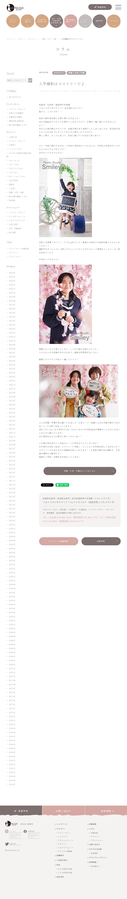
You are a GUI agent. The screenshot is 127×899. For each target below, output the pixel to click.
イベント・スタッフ (17, 109)
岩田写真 (12, 844)
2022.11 (12, 432)
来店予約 (101, 7)
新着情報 (92, 824)
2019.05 (12, 600)
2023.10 (12, 388)
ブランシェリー (15, 256)
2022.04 (12, 460)
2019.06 (12, 596)
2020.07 (12, 544)
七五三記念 (13, 180)
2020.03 (12, 560)
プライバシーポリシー (98, 857)
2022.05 (12, 456)
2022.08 (12, 444)
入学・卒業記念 (15, 228)
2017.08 (12, 684)
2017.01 (12, 712)
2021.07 (12, 496)
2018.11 (12, 624)
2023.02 (12, 420)
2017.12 (12, 668)
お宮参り (12, 145)
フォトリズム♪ (64, 847)
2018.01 (12, 664)
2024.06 (12, 356)
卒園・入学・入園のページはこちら (80, 471)
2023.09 (12, 392)
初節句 (11, 184)
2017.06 (12, 692)
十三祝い (12, 188)
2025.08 (12, 300)
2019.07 (12, 592)
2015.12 (12, 764)
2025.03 (12, 320)
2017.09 (12, 680)
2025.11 (12, 288)
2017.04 (12, 700)
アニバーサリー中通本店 (19, 248)
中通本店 (31, 831)
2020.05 (12, 552)
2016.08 (12, 732)
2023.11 (12, 384)
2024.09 (12, 344)
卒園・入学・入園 (16, 192)
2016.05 (12, 744)
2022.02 (12, 468)
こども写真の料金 (65, 872)
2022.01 (12, 472)
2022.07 (12, 448)
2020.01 (12, 568)
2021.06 (12, 500)
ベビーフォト (14, 164)
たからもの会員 (95, 849)
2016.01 (12, 760)
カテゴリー (61, 828)
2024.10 (12, 340)
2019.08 (12, 588)
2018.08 (12, 636)
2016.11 (12, 720)
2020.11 (12, 528)
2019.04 (12, 604)
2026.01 (12, 280)
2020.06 (12, 548)
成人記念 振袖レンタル (18, 125)
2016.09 (12, 728)
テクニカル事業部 (65, 851)
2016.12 (12, 716)
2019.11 (12, 576)
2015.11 (12, 768)
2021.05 (12, 504)
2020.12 (12, 524)
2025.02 (12, 324)
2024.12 (12, 332)
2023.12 (12, 380)
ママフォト (13, 172)
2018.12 (12, 620)
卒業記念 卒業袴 (15, 117)
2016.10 (12, 724)
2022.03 (12, 464)
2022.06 (12, 452)
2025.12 (12, 284)
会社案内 (94, 866)
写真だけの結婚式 (16, 113)
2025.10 (12, 293)
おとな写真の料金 (65, 869)
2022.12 (12, 428)
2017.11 (12, 672)
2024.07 (12, 352)
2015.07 (12, 784)
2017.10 (12, 676)
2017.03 (12, 704)
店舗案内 (60, 855)
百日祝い (12, 200)
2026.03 (12, 273)
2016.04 (12, 748)
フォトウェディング (17, 220)
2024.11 (12, 336)
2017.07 (12, 688)
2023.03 (12, 416)
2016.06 (12, 740)
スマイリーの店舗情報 (59, 541)
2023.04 (12, 412)
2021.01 (12, 520)
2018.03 (12, 656)
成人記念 (12, 232)
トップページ (62, 824)
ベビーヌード (14, 160)
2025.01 (12, 328)
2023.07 (12, 400)
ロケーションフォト (17, 176)
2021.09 (12, 488)
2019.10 (12, 580)
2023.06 (12, 404)
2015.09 (12, 776)
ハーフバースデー (16, 149)
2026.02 (12, 276)
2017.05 (12, 696)
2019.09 (12, 584)
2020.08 (12, 540)
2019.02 (12, 612)
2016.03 (12, 752)
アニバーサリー (64, 833)
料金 (58, 864)
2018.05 (12, 648)
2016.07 (12, 736)
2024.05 (12, 360)
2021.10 (12, 484)
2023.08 (12, 396)
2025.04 (12, 316)
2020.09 (12, 536)
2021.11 (12, 480)
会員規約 (94, 853)
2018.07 (12, 640)
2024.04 (12, 364)
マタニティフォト (16, 168)
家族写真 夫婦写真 (16, 121)
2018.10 (12, 628)
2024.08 (12, 348)
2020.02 (12, 564)
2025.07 (12, 304)
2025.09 (12, 296)
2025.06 (12, 308)
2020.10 (12, 532)
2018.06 (12, 644)
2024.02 (12, 372)
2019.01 (12, 616)
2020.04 (12, 556)
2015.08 (12, 780)
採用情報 (92, 862)
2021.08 (12, 492)
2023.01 (12, 424)
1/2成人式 (13, 137)
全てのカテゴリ (15, 97)
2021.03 (12, 512)
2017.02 (12, 708)
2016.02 (12, 756)
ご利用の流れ (62, 860)
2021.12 (12, 476)
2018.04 (12, 652)
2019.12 (12, 572)
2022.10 (12, 436)
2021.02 (12, 516)
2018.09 (12, 632)
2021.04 (12, 508)
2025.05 (12, 313)
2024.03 (12, 368)
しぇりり (12, 831)
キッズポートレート (17, 216)
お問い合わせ (94, 844)
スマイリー (13, 252)
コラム (92, 828)
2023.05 (12, 408)
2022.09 (12, 440)
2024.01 (12, 376)
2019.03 (12, 608)
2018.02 (12, 660)
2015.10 (12, 772)
